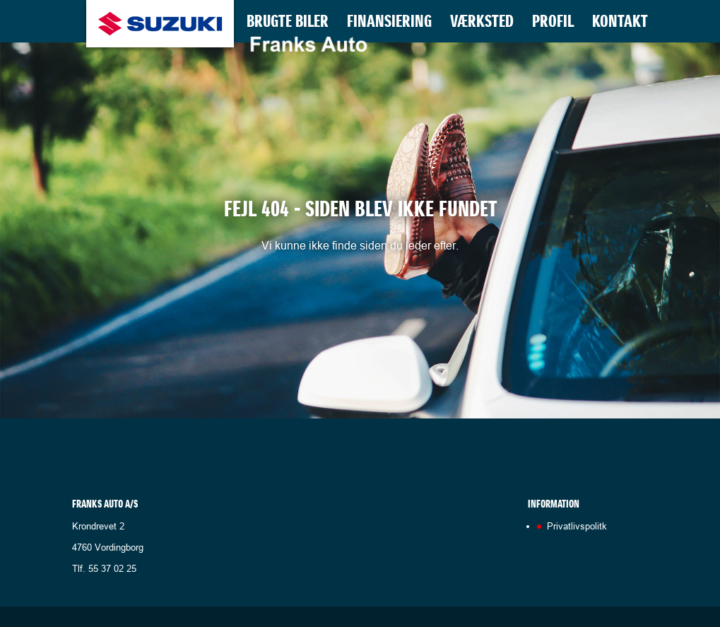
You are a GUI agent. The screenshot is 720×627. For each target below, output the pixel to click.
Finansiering (389, 24)
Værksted (482, 24)
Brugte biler (288, 24)
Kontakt (620, 24)
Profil (553, 24)
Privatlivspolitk (577, 526)
